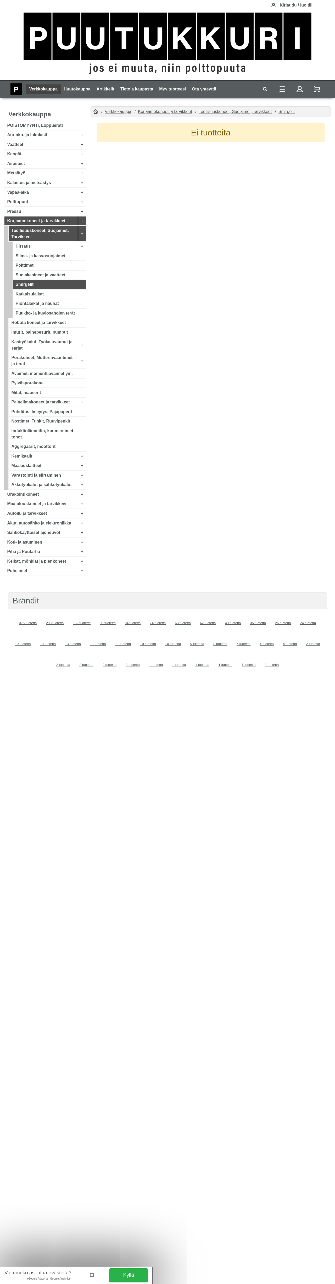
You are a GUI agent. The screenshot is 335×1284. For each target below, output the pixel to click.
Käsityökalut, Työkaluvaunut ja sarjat (42, 344)
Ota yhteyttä (204, 89)
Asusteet (16, 163)
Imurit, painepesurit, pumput (40, 332)
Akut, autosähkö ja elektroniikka (39, 523)
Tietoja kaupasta (136, 89)
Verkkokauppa (43, 89)
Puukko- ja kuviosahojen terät (45, 313)
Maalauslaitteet (27, 465)
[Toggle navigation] (265, 89)
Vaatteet (15, 144)
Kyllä (128, 1275)
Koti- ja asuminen (24, 542)
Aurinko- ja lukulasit (27, 135)
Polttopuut (17, 201)
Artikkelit (105, 89)
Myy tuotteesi (172, 89)
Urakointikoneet (23, 494)
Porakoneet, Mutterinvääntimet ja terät (42, 360)
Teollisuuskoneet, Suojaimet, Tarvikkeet (40, 233)
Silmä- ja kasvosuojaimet (40, 256)
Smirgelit (25, 284)
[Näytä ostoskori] (317, 89)
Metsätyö (16, 173)
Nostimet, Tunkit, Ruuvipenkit (41, 421)
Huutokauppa (77, 89)
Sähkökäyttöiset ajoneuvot (33, 532)
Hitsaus (23, 246)
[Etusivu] (95, 112)
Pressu (14, 211)
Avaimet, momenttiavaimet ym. (42, 373)
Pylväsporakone (28, 383)
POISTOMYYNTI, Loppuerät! (35, 125)
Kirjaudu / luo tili (296, 5)
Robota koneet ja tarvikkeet (39, 322)
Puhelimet (17, 570)
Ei (92, 1275)
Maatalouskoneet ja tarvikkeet (37, 503)
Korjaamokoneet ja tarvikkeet (36, 221)
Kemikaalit (22, 456)
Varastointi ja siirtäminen (36, 475)
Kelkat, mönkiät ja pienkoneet (36, 561)
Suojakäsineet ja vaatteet (40, 275)
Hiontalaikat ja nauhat (37, 303)
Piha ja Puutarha (23, 551)
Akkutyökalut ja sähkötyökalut (42, 484)
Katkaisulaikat (30, 294)
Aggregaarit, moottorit (34, 446)
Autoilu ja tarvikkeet (27, 513)
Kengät (14, 154)
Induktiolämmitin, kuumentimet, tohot (43, 434)
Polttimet (25, 265)
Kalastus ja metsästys (29, 182)
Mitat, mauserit (26, 392)
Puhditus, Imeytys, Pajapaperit (42, 411)
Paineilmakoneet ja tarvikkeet (41, 402)
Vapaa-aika (18, 192)
